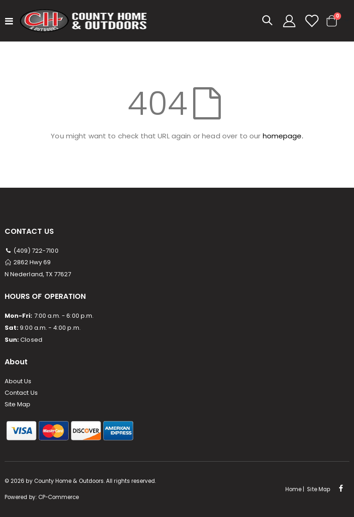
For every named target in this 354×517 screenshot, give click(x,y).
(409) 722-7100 (32, 250)
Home (293, 489)
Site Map (18, 404)
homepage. (283, 136)
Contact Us (21, 392)
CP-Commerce (58, 497)
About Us (18, 381)
